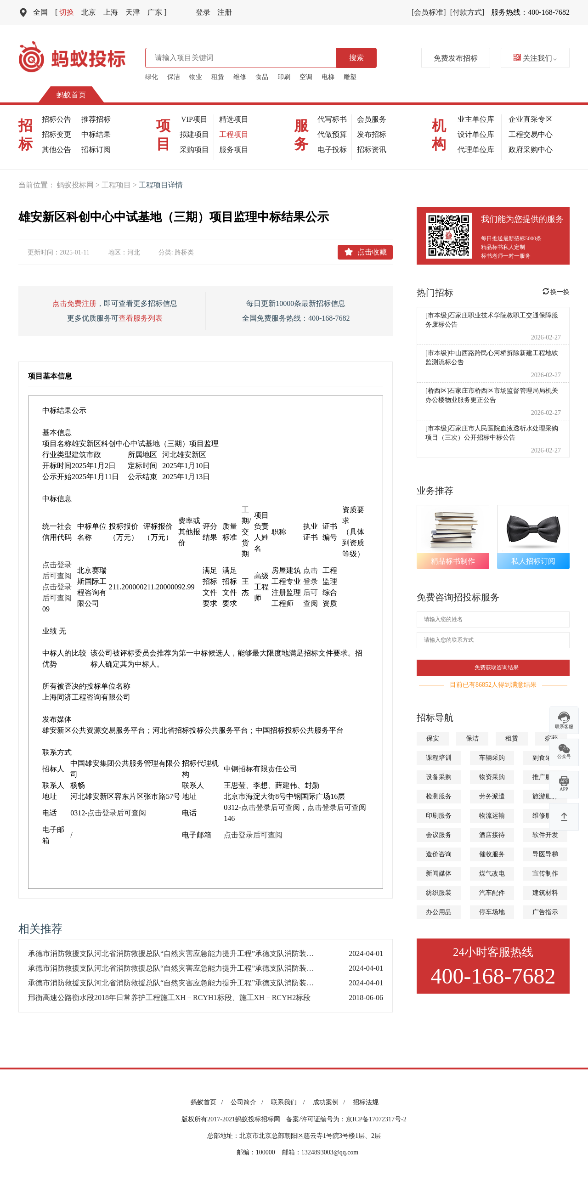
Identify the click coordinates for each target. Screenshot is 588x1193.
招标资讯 (371, 149)
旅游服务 (545, 796)
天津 (132, 12)
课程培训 (439, 757)
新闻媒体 (439, 873)
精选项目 (234, 119)
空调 (306, 77)
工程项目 (234, 134)
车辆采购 (492, 757)
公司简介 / (248, 1102)
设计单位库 (476, 134)
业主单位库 (476, 119)
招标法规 (366, 1102)
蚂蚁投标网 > (79, 185)
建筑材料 (545, 892)
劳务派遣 (492, 796)
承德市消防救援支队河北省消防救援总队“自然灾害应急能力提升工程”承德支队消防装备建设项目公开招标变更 (179, 983)
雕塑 (350, 77)
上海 (110, 12)
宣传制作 (545, 873)
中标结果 (96, 134)
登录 (203, 12)
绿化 (151, 77)
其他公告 (56, 149)
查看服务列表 (141, 318)
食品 (261, 77)
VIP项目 (194, 119)
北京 (88, 12)
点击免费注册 (74, 303)
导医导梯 (545, 854)
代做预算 (332, 134)
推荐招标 (96, 119)
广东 (156, 12)
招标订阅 (96, 149)
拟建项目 (194, 134)
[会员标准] (429, 12)
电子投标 (332, 149)
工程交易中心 (531, 134)
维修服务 (545, 815)
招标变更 (56, 134)
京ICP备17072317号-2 (376, 1119)
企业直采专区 (531, 119)
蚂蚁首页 (71, 95)
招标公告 (56, 119)
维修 (239, 77)
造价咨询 (439, 854)
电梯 (328, 77)
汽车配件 (492, 892)
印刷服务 (439, 815)
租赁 (217, 77)
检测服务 (439, 796)
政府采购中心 (531, 149)
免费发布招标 (456, 58)
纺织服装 (439, 892)
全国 (40, 12)
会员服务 (371, 119)
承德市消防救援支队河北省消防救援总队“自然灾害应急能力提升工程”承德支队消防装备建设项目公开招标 (179, 953)
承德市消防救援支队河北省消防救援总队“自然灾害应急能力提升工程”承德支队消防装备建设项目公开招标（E (179, 968)
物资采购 (492, 777)
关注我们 (535, 58)
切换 (64, 12)
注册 (224, 12)
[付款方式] (467, 12)
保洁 (173, 77)
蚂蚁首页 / (208, 1102)
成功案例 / (330, 1102)
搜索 (356, 58)
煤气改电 (492, 873)
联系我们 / (289, 1102)
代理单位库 (476, 149)
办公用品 (439, 912)
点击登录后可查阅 (116, 813)
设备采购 (439, 777)
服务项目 (234, 149)
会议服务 (439, 834)
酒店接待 (492, 834)
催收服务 (492, 854)
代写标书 (332, 119)
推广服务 (545, 777)
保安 (432, 738)
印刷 (283, 77)
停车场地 (492, 912)
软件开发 (545, 834)
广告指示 (545, 912)
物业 (195, 77)
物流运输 (492, 815)
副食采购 (545, 757)
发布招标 (371, 134)
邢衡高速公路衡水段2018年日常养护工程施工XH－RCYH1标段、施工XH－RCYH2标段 (169, 997)
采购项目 (194, 149)
